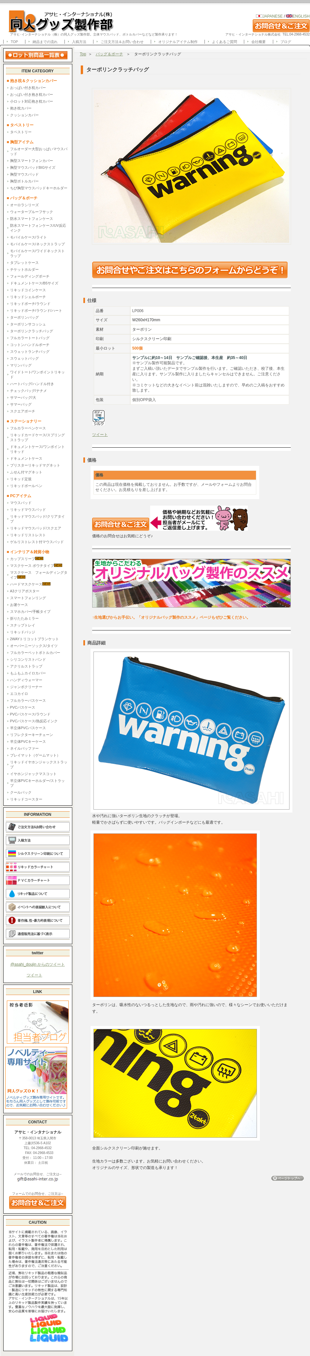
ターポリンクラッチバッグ (31, 331)
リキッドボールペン (26, 486)
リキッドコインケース (28, 290)
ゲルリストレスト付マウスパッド (37, 542)
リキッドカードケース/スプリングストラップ (37, 437)
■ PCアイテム (19, 496)
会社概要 (258, 42)
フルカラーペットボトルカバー (35, 653)
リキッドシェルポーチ (28, 297)
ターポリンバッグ (24, 317)
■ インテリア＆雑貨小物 (28, 552)
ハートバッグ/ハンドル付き (32, 384)
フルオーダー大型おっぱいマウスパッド (38, 151)
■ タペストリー (20, 125)
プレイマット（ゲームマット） (35, 755)
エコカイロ (19, 694)
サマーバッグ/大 (23, 397)
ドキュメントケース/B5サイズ (34, 283)
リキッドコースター (26, 799)
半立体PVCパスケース (28, 728)
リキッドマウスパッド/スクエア (35, 528)
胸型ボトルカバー (24, 181)
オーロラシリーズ (24, 205)
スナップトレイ (22, 625)
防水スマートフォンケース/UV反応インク (38, 228)
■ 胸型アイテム (20, 142)
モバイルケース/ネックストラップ (37, 244)
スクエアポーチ (22, 411)
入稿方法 (79, 42)
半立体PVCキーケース (28, 741)
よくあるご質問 (224, 42)
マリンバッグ (21, 365)
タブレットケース (24, 263)
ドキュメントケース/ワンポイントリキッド (37, 449)
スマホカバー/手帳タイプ (30, 611)
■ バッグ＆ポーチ (24, 198)
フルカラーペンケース (28, 428)
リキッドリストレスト (28, 535)
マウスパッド (21, 503)
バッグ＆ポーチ (109, 54)
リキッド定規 (21, 479)
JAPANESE (272, 16)
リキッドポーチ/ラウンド (30, 304)
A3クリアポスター (24, 591)
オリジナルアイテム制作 (178, 42)
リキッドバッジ (22, 632)
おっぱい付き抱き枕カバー (31, 94)
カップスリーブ (26, 558)
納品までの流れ (45, 42)
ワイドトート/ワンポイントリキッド (37, 374)
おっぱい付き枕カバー (28, 88)
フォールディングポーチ (29, 276)
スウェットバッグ (24, 358)
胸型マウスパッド (24, 174)
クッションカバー (24, 115)
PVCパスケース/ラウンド (30, 714)
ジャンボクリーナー (26, 687)
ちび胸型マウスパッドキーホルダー (38, 188)
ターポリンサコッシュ (28, 324)
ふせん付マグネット (26, 472)
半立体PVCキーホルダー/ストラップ (37, 783)
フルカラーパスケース (28, 700)
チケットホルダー (24, 269)
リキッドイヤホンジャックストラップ (38, 764)
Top (83, 54)
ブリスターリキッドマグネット (35, 465)
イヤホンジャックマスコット (33, 774)
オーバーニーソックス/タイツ (34, 646)
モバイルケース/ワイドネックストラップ (37, 253)
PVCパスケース (22, 707)
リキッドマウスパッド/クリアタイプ (37, 518)
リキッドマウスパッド (28, 510)
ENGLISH (298, 16)
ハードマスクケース (30, 584)
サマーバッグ (21, 404)
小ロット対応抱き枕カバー (31, 101)
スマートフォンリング (28, 598)
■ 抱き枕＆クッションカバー (32, 81)
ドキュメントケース (26, 458)
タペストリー (21, 132)
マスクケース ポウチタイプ (36, 565)
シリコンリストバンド (28, 659)
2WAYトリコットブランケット (34, 639)
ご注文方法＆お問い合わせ (122, 42)
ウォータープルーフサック (31, 212)
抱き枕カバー (21, 108)
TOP (14, 42)
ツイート (34, 975)
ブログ (285, 42)
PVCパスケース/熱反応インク (34, 721)
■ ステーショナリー (24, 421)
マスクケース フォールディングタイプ (38, 574)
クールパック (21, 792)
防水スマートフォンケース (31, 219)
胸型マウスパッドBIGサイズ (33, 167)
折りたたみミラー (24, 618)
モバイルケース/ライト (28, 237)
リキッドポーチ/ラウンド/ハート (36, 310)
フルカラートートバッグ (29, 338)
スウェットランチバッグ (29, 351)
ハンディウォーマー (26, 680)
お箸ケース (19, 605)
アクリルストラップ (26, 666)
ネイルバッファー (24, 748)
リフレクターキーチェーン (31, 735)
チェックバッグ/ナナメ (28, 391)
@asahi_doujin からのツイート (37, 964)
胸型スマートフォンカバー (31, 161)
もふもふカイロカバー (28, 673)
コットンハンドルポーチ (29, 345)
